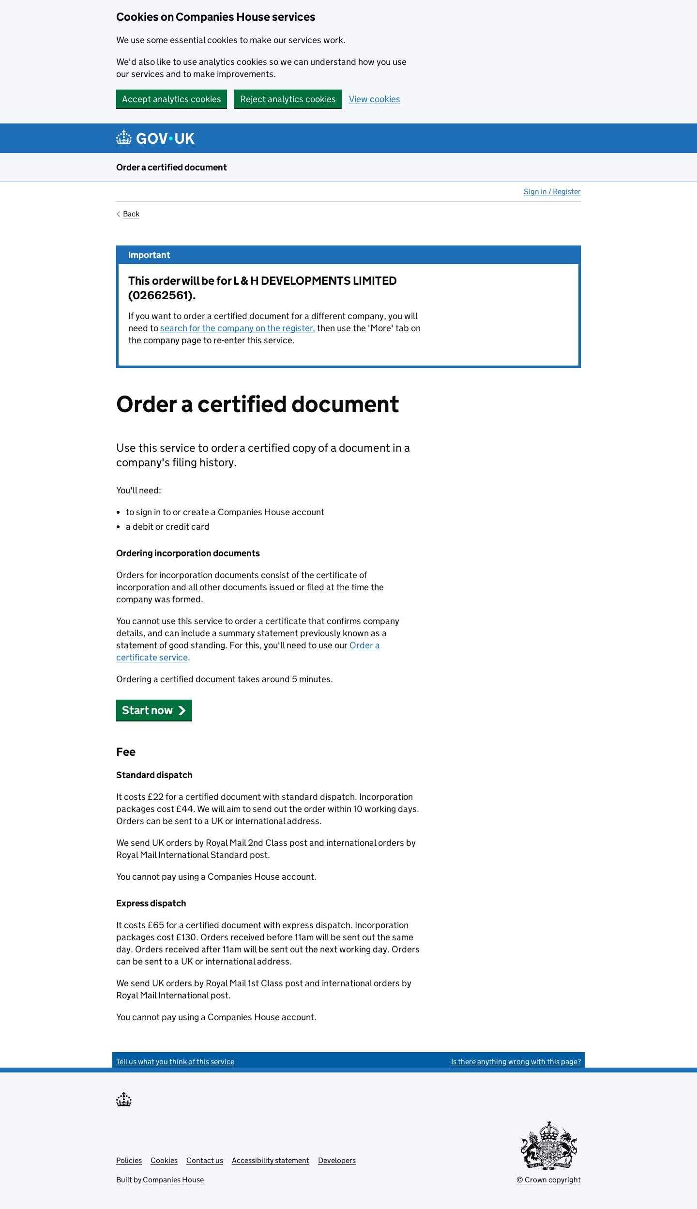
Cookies (164, 1160)
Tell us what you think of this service (175, 1061)
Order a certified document (171, 167)
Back (131, 213)
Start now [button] (154, 710)
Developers (337, 1160)
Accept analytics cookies (171, 99)
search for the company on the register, (237, 328)
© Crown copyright (548, 1179)
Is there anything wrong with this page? (516, 1061)
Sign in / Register (552, 191)
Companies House (173, 1179)
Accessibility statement (270, 1160)
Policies (129, 1160)
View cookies (374, 99)
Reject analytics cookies (288, 99)
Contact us (204, 1160)
